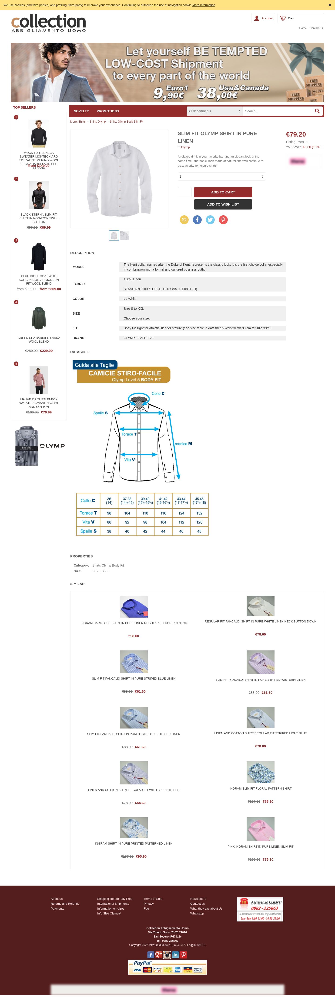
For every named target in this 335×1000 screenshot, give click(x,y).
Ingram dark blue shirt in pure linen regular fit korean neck (133, 623)
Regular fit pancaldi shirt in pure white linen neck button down (261, 621)
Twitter (209, 219)
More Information (203, 5)
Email (183, 219)
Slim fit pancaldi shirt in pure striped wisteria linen (261, 679)
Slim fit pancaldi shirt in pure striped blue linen (134, 678)
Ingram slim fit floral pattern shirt (260, 788)
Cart (291, 18)
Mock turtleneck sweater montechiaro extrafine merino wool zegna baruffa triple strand (39, 156)
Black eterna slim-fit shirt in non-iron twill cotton (39, 218)
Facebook (197, 219)
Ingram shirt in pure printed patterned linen (133, 843)
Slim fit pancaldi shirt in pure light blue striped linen (133, 734)
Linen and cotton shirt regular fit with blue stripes (133, 790)
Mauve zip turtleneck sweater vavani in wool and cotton (39, 402)
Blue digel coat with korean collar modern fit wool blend (39, 279)
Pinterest (223, 219)
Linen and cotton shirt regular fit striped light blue (260, 733)
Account (267, 18)
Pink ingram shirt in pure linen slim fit (260, 846)
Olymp (185, 147)
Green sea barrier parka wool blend (38, 339)
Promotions (108, 111)
